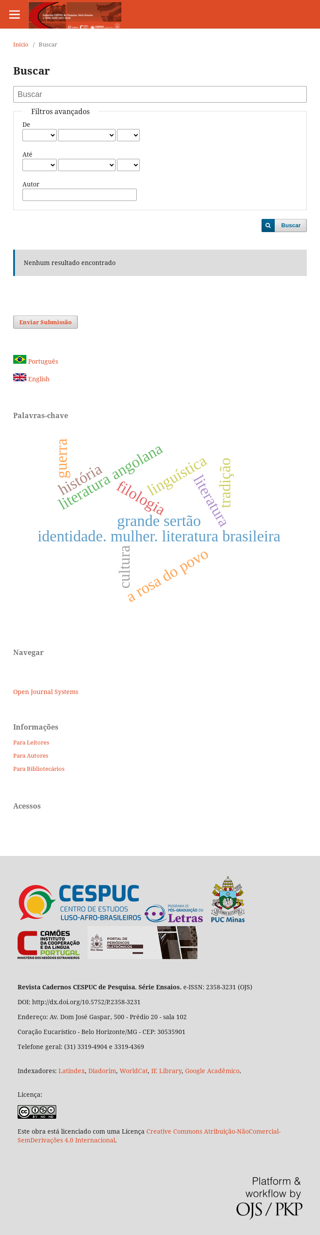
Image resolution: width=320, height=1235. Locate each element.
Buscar (291, 225)
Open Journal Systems (45, 691)
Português (35, 361)
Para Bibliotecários (39, 769)
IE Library (166, 1071)
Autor (31, 184)
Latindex (71, 1071)
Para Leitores (31, 742)
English (31, 379)
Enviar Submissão (45, 322)
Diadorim (102, 1071)
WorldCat (134, 1071)
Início (21, 44)
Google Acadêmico (212, 1071)
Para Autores (30, 755)
